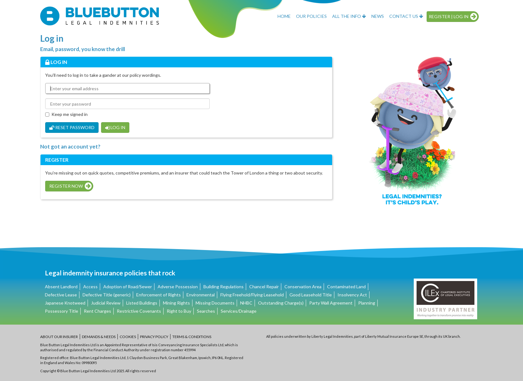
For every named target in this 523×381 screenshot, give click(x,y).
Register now (70, 186)
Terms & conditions (191, 336)
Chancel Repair (264, 286)
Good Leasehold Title (310, 294)
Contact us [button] (406, 16)
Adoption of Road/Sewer (127, 286)
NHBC (246, 302)
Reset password (71, 127)
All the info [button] (349, 16)
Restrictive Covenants (139, 311)
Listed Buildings (141, 302)
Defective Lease (61, 294)
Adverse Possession (178, 286)
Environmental (200, 294)
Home (284, 16)
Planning (366, 302)
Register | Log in (453, 17)
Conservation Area (302, 286)
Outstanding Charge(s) (281, 302)
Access (90, 286)
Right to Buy (179, 311)
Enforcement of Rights (158, 294)
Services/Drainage (238, 311)
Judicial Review (106, 302)
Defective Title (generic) (107, 294)
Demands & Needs (99, 336)
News (377, 16)
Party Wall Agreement (331, 302)
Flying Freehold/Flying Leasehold (252, 294)
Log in (115, 127)
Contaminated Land (346, 286)
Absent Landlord (61, 286)
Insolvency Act (352, 294)
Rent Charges (97, 311)
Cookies (128, 336)
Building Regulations (223, 286)
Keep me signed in (66, 114)
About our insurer (59, 336)
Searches (206, 311)
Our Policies (311, 16)
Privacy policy (154, 336)
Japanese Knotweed (65, 302)
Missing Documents (215, 302)
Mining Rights (176, 302)
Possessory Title (61, 311)
